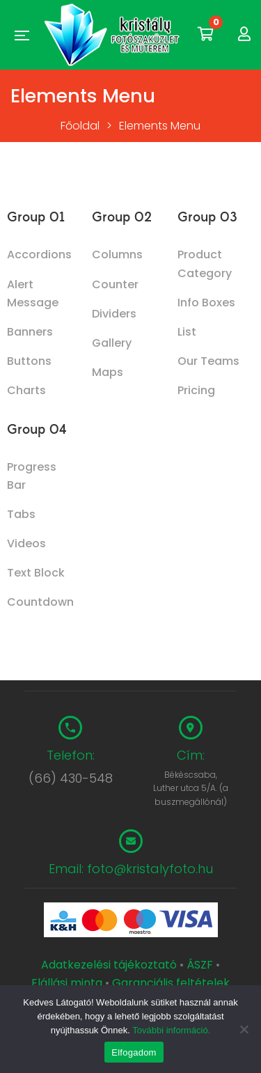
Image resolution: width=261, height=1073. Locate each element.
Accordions (39, 254)
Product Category (204, 263)
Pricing (196, 390)
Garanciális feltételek (171, 983)
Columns (117, 254)
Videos (26, 543)
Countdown (40, 602)
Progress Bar (31, 476)
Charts (26, 390)
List (186, 332)
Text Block (36, 573)
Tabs (21, 514)
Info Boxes (206, 303)
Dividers (114, 314)
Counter (115, 284)
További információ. (171, 1030)
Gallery (112, 343)
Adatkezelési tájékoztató (110, 965)
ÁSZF (200, 965)
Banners (30, 332)
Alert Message (32, 293)
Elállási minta (66, 983)
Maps (107, 372)
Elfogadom (133, 1052)
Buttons (29, 361)
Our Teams (208, 361)
